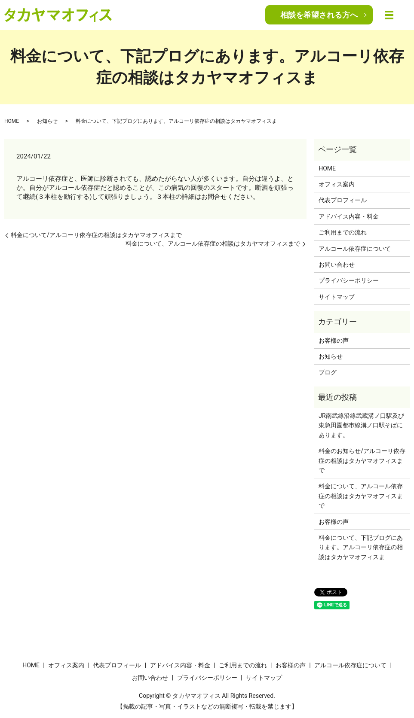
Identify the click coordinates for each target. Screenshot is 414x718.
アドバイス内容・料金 (349, 216)
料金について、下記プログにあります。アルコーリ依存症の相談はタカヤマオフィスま (361, 547)
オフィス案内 (337, 184)
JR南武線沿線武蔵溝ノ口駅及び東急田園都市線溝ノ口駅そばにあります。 (361, 425)
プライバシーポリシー (349, 280)
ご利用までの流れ (343, 232)
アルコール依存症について (355, 248)
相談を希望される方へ (319, 14)
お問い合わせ (337, 264)
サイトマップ (337, 296)
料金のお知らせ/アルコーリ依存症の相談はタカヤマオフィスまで (362, 460)
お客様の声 (334, 340)
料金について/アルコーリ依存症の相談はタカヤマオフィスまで (96, 234)
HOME (11, 121)
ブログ (328, 372)
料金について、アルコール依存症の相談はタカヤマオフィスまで (213, 243)
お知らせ (47, 121)
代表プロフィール (343, 200)
